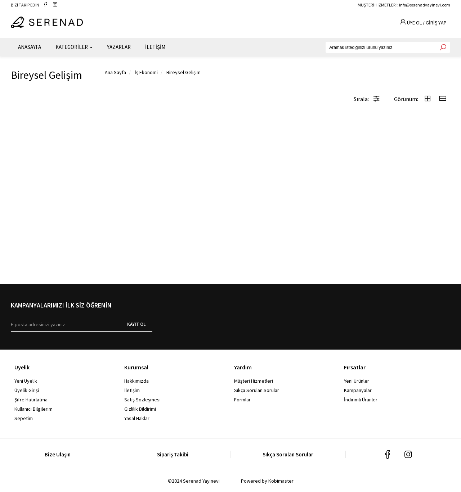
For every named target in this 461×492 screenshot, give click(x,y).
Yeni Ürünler (356, 381)
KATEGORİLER (74, 47)
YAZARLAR (119, 47)
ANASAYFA (29, 47)
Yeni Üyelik (25, 381)
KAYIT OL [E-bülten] (136, 324)
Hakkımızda (136, 381)
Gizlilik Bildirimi (140, 409)
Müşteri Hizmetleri (253, 381)
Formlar (242, 399)
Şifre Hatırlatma (31, 399)
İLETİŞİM (155, 47)
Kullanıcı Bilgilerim (33, 409)
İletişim (132, 390)
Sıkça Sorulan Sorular (256, 390)
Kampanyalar (358, 390)
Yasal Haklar (136, 418)
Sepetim (23, 418)
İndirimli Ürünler (360, 399)
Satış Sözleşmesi (142, 399)
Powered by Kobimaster (267, 481)
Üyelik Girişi (26, 390)
